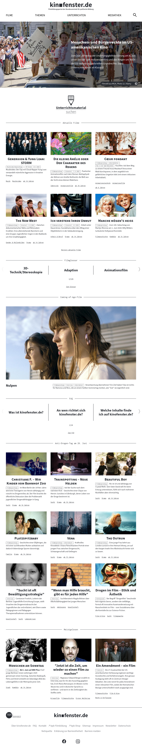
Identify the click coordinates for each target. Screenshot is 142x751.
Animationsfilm (116, 270)
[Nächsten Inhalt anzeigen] (139, 269)
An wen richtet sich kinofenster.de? (71, 412)
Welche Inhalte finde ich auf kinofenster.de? (116, 412)
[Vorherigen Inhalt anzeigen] (2, 269)
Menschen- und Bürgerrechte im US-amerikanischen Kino (102, 45)
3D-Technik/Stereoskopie (26, 270)
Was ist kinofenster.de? (26, 412)
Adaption (71, 270)
